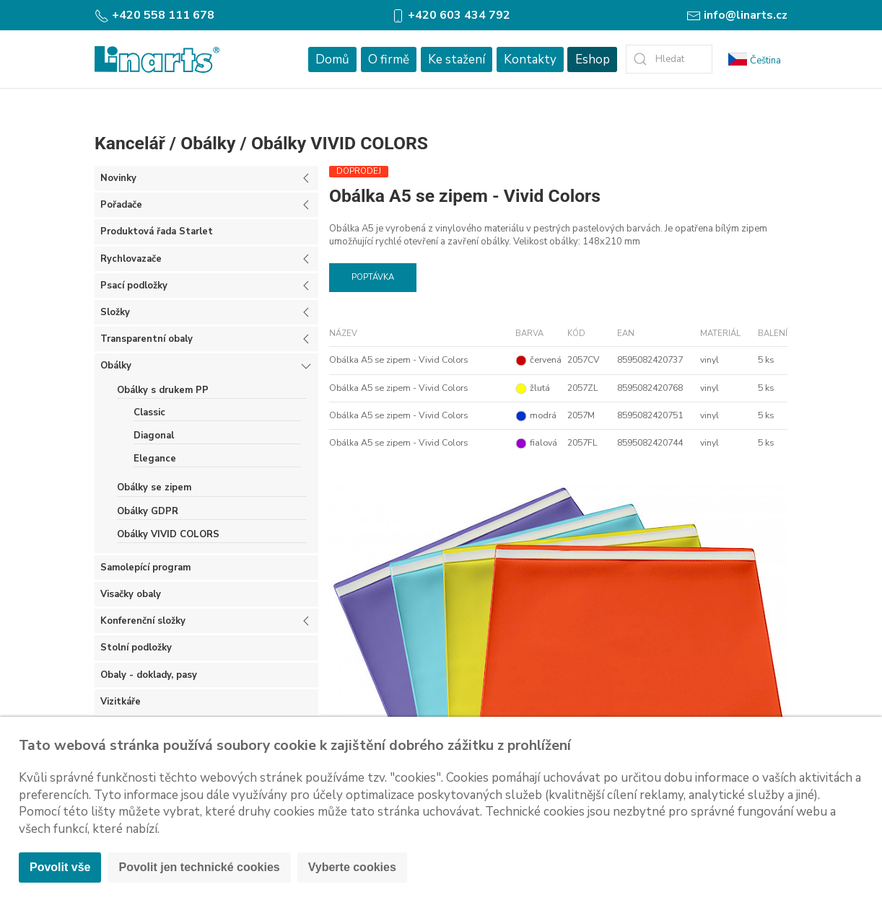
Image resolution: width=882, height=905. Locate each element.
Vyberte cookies (352, 867)
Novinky (118, 178)
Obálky (207, 143)
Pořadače (121, 204)
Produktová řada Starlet (156, 231)
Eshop (592, 59)
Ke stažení (456, 59)
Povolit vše (60, 867)
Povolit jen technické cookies (198, 867)
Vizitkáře (120, 701)
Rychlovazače (131, 258)
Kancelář (130, 143)
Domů (332, 59)
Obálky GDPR (147, 511)
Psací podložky (133, 285)
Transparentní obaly (146, 338)
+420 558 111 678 (154, 15)
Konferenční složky (142, 620)
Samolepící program (145, 567)
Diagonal (154, 435)
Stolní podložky (136, 647)
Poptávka (373, 277)
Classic (149, 412)
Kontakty (530, 59)
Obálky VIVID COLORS (339, 143)
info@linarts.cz (736, 15)
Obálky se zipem (154, 487)
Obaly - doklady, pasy (148, 674)
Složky (115, 312)
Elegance (155, 458)
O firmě (388, 59)
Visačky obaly (130, 594)
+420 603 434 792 (450, 15)
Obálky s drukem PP (163, 390)
